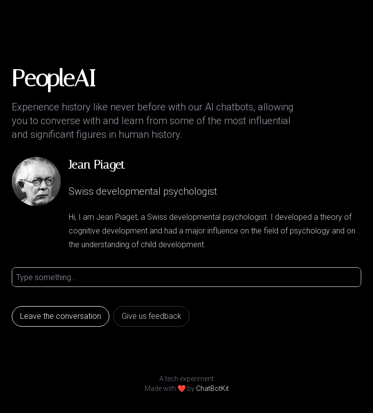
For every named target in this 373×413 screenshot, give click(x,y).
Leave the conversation (60, 316)
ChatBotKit (212, 388)
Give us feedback (151, 316)
